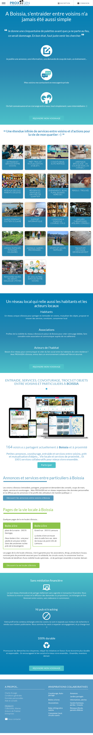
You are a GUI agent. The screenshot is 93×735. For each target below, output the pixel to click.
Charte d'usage (11, 695)
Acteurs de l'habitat (12, 713)
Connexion (83, 3)
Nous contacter (13, 721)
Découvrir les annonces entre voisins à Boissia (28, 500)
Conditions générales (13, 697)
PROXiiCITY (9, 708)
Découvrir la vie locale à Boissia (21, 567)
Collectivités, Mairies (13, 710)
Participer (46, 467)
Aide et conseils (11, 702)
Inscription (64, 3)
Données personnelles (14, 700)
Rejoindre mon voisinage (46, 118)
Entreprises (9, 715)
